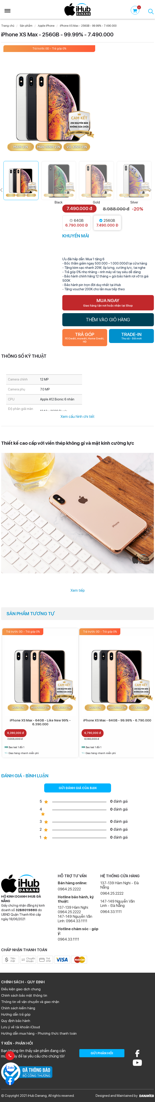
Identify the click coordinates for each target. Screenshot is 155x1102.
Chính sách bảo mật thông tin (24, 995)
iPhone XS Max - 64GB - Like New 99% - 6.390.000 (40, 722)
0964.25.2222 (69, 889)
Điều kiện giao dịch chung (21, 989)
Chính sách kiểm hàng (18, 1008)
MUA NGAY (108, 302)
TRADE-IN (131, 336)
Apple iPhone (46, 25)
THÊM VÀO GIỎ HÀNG (108, 319)
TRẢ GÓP (84, 337)
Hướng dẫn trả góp (16, 1014)
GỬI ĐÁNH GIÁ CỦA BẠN (78, 788)
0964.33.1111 (68, 939)
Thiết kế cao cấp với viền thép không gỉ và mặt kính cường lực (67, 443)
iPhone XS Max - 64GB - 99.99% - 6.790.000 (117, 720)
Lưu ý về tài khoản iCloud (20, 1027)
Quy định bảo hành (15, 1021)
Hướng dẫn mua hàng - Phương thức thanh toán (39, 1033)
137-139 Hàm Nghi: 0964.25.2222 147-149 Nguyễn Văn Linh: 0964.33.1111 (75, 914)
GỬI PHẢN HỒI (102, 1053)
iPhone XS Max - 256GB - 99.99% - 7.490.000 (88, 25)
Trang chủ (7, 25)
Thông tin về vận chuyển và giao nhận (30, 1002)
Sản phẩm (26, 25)
